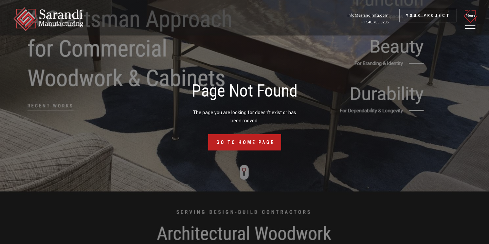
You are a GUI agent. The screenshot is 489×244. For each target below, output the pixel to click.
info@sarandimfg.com (367, 15)
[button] (471, 18)
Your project (428, 15)
